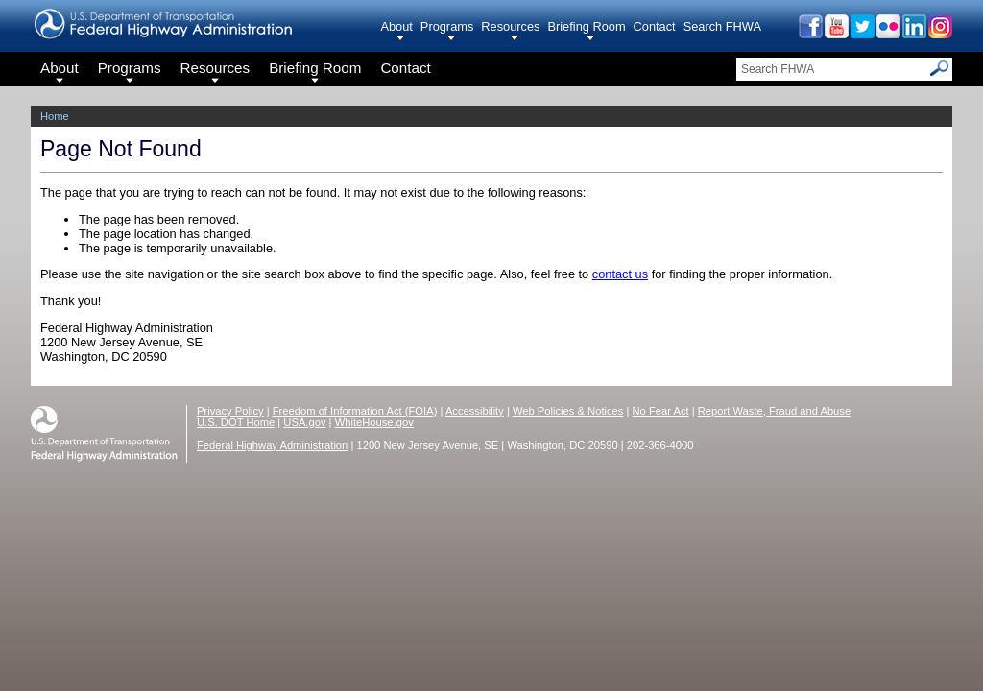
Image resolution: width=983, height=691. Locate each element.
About (396, 26)
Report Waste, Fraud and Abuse (774, 411)
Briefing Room (586, 26)
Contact (655, 26)
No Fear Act (661, 411)
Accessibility (474, 411)
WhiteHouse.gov (374, 422)
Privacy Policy (230, 411)
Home (54, 116)
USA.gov (304, 422)
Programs (446, 26)
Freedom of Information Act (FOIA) (355, 411)
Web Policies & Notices (568, 411)
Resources (510, 26)
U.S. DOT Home (236, 422)
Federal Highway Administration (272, 445)
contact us (620, 274)
